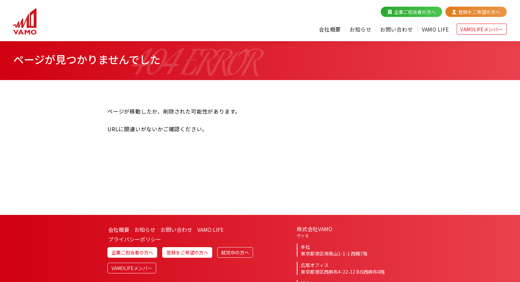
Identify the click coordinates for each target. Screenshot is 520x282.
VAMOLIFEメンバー (481, 29)
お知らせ (360, 29)
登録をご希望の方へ (479, 12)
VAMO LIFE (435, 29)
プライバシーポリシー (134, 242)
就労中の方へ (235, 255)
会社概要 (330, 29)
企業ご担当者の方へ (415, 12)
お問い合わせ (396, 29)
